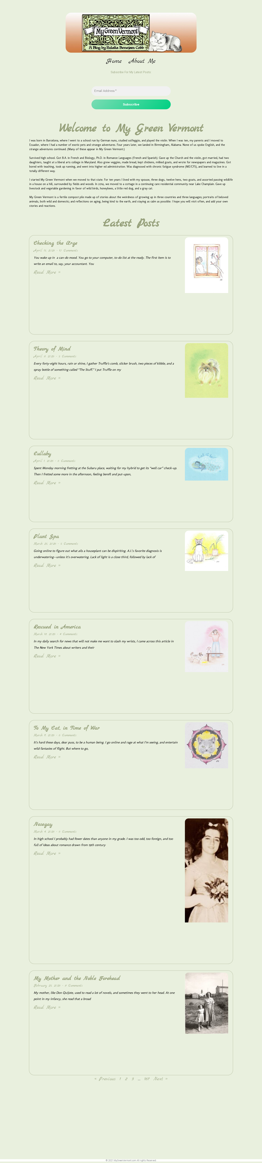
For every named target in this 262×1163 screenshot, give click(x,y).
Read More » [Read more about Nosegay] (47, 855)
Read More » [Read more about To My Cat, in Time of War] (47, 758)
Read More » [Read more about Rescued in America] (47, 657)
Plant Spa (46, 537)
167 (147, 1080)
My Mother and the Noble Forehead (77, 979)
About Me (142, 61)
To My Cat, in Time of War (66, 729)
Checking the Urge (55, 244)
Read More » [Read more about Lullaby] (47, 484)
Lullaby (42, 455)
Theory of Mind (52, 350)
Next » (160, 1080)
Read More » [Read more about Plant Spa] (47, 567)
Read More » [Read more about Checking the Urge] (47, 274)
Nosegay (43, 825)
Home (114, 61)
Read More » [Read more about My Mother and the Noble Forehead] (47, 1009)
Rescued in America (57, 628)
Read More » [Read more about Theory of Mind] (47, 379)
